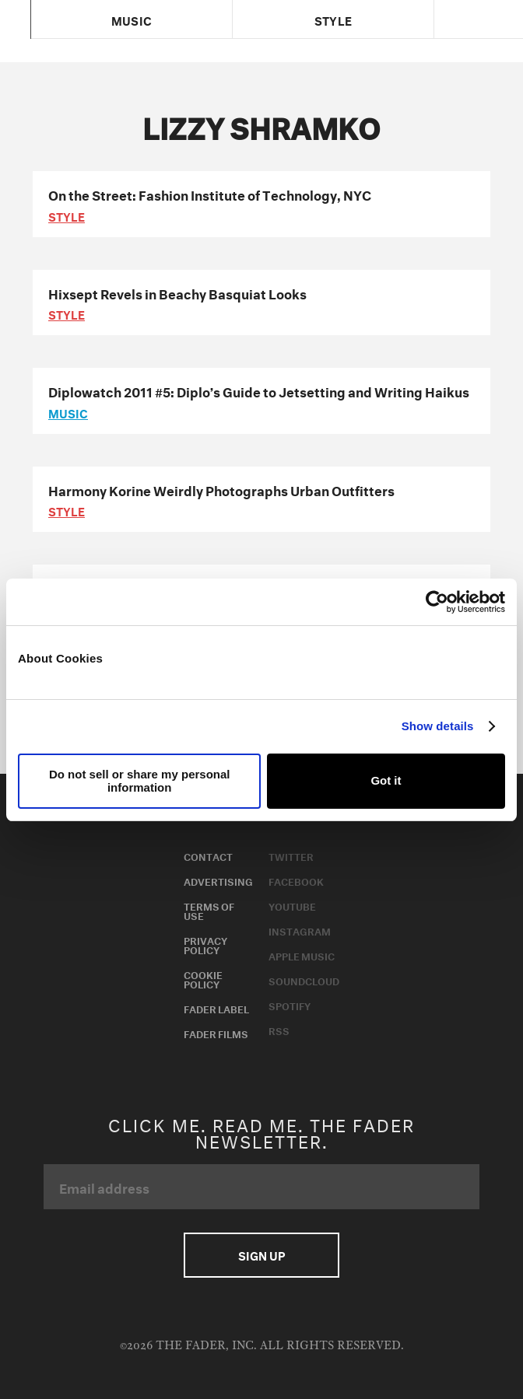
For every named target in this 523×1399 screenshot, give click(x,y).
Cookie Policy (203, 978)
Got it (385, 780)
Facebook (296, 880)
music (68, 412)
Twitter (291, 855)
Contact (208, 855)
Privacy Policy (205, 944)
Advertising (218, 880)
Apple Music (302, 955)
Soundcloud (304, 980)
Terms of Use (209, 909)
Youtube (292, 905)
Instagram (300, 930)
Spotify (290, 1005)
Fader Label (216, 1008)
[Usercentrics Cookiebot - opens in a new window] (437, 602)
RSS (279, 1029)
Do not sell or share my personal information (139, 781)
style (66, 215)
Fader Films (216, 1033)
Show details (438, 726)
